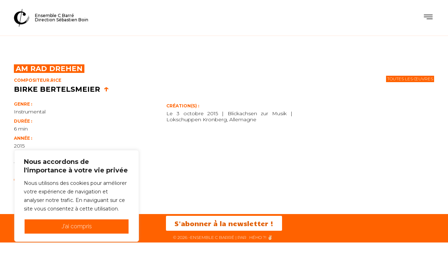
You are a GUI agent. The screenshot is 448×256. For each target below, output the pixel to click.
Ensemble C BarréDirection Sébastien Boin (61, 17)
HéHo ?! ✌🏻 (261, 237)
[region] (76, 196)
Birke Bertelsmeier (61, 89)
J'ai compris (77, 226)
